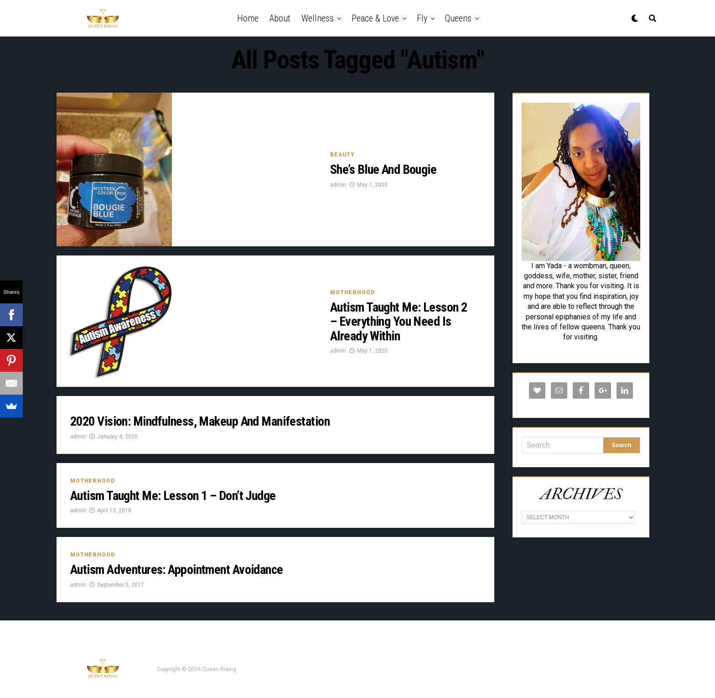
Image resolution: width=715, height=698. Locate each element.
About (279, 18)
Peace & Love (375, 18)
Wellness (317, 18)
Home (248, 18)
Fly (422, 18)
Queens (458, 18)
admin (338, 185)
